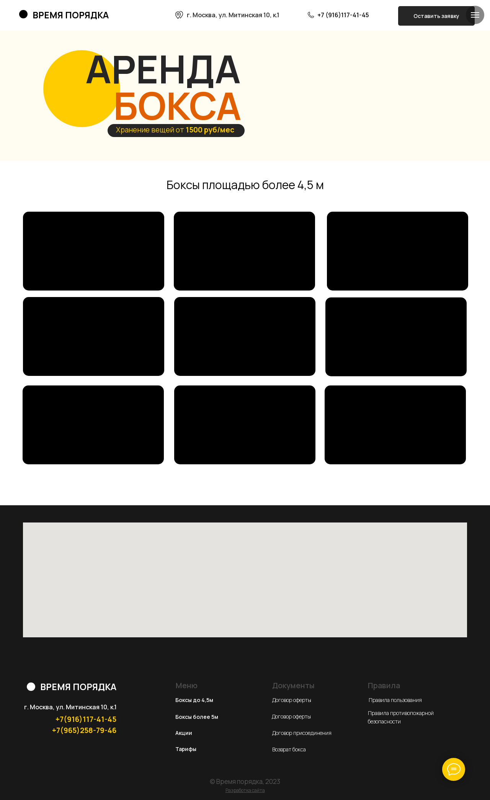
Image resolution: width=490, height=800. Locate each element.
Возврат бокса (289, 749)
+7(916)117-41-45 (86, 719)
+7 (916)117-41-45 (343, 15)
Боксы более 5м (196, 716)
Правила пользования (395, 700)
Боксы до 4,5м (194, 700)
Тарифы (185, 749)
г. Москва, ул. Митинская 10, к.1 (233, 15)
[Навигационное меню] (475, 15)
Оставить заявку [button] (436, 16)
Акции (183, 732)
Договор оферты (291, 700)
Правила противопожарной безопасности (401, 717)
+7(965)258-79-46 (84, 730)
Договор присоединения (302, 732)
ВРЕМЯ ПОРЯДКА (71, 15)
